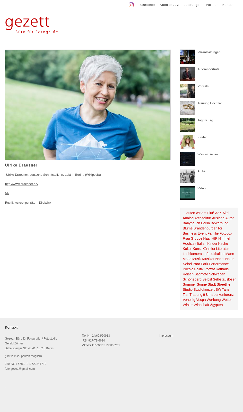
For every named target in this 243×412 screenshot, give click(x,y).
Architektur (202, 218)
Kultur (187, 249)
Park (204, 264)
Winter (188, 305)
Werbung (214, 300)
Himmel (224, 238)
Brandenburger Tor (207, 228)
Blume (188, 228)
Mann (229, 254)
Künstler (208, 249)
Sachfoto (201, 274)
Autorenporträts (25, 202)
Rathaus (222, 269)
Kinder (212, 243)
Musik (196, 259)
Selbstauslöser (224, 279)
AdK (218, 213)
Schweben (217, 274)
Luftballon (217, 254)
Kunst (197, 249)
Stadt (212, 284)
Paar (196, 264)
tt (204, 295)
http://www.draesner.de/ (21, 184)
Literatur (222, 249)
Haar (207, 238)
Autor (229, 218)
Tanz (225, 289)
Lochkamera (192, 254)
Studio (188, 289)
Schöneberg (192, 279)
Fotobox (226, 233)
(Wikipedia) (93, 174)
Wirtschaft (201, 305)
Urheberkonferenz (220, 295)
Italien (201, 243)
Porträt (209, 269)
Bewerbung (219, 223)
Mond (187, 259)
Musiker (208, 259)
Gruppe (196, 238)
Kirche (223, 243)
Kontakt (228, 5)
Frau (186, 238)
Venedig (189, 300)
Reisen (188, 274)
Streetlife (223, 284)
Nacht (219, 259)
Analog (188, 218)
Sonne (202, 284)
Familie (213, 233)
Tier (186, 295)
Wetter (227, 300)
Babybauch (191, 223)
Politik (198, 269)
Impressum (166, 335)
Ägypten (216, 305)
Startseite (147, 5)
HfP (214, 238)
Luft (205, 254)
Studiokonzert (204, 289)
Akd (226, 213)
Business (190, 233)
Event (202, 233)
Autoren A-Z (169, 5)
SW (218, 289)
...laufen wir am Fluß (198, 213)
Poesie (188, 269)
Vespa (201, 300)
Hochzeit (189, 243)
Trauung (196, 295)
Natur (229, 259)
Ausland (218, 218)
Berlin (205, 223)
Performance (219, 264)
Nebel (187, 264)
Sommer (189, 284)
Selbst (207, 279)
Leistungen (193, 5)
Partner (212, 5)
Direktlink (45, 202)
